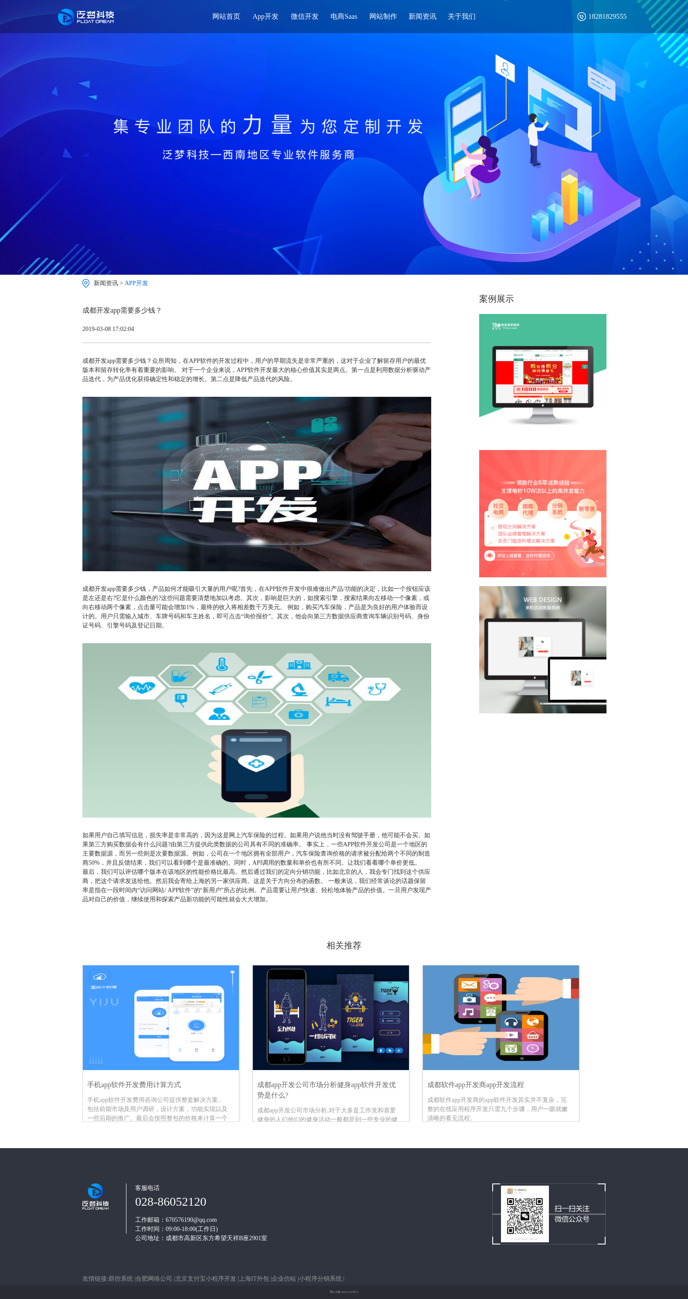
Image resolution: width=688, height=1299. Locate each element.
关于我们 (462, 16)
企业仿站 (285, 1278)
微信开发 (305, 16)
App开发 (265, 16)
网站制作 (383, 16)
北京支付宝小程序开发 (206, 1278)
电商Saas (343, 16)
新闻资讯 (422, 16)
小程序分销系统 (321, 1278)
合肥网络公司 (155, 1278)
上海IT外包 (255, 1278)
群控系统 (122, 1278)
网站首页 (226, 16)
